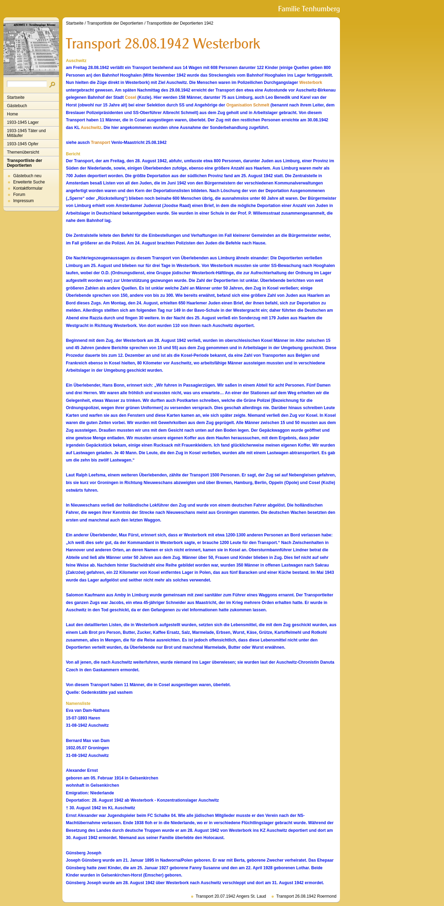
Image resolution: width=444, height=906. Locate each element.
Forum (19, 194)
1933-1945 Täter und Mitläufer (26, 133)
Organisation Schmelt (247, 105)
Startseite (16, 97)
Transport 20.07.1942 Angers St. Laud (231, 896)
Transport (100, 142)
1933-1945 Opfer (23, 143)
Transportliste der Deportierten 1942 (180, 23)
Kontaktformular (28, 188)
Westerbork (310, 82)
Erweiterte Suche (29, 182)
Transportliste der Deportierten (24, 163)
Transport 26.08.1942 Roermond (306, 896)
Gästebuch (17, 105)
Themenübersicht (23, 152)
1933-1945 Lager (23, 122)
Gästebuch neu (27, 175)
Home (12, 114)
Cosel (130, 97)
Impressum (23, 200)
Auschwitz (91, 127)
